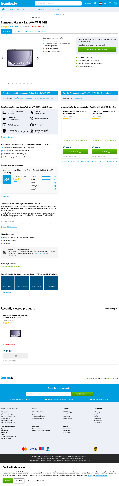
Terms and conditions (71, 461)
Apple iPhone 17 (5, 411)
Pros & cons (28, 98)
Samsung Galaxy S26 (7, 415)
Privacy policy (67, 432)
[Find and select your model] (58, 3)
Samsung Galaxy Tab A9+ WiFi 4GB (30, 18)
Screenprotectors (98, 413)
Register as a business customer (41, 431)
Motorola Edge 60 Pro (7, 420)
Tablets (31, 9)
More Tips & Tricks (8, 292)
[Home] (3, 9)
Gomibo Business (37, 429)
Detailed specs (7, 137)
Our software (66, 431)
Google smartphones (38, 418)
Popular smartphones (10, 408)
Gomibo (65, 426)
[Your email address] (48, 394)
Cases (95, 411)
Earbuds (96, 417)
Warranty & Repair (6, 438)
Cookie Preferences (58, 461)
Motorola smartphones (38, 417)
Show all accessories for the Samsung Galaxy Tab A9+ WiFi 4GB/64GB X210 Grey (89, 161)
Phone (11, 9)
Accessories (21, 9)
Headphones (97, 418)
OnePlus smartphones (38, 415)
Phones (35, 408)
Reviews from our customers (43, 98)
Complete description (9, 227)
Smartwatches (98, 420)
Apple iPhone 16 (5, 413)
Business (41, 9)
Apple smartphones (37, 411)
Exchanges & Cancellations (8, 436)
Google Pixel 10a (5, 418)
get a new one (40, 253)
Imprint (49, 461)
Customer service (54, 9)
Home (2, 18)
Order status (4, 431)
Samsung (15, 18)
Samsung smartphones (38, 413)
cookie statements (101, 476)
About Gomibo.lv (34, 461)
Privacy (43, 461)
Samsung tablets (67, 413)
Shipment (3, 434)
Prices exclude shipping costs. (78, 456)
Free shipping (72, 156)
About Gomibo (67, 429)
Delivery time (4, 432)
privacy (89, 476)
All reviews (5, 196)
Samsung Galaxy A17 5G (8, 422)
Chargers (96, 415)
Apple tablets (66, 411)
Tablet (8, 18)
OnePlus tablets (67, 418)
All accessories (98, 422)
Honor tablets (66, 417)
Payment (3, 429)
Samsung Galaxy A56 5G (8, 417)
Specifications (18, 98)
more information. (78, 458)
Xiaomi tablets (67, 415)
